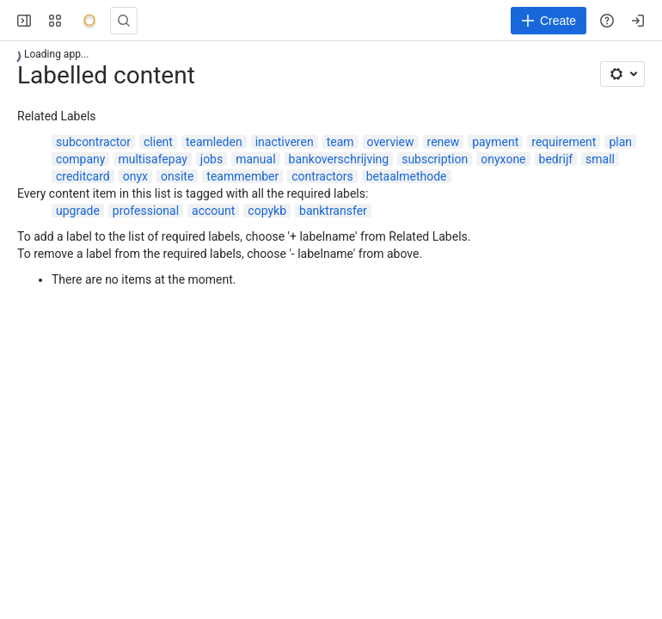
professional (146, 211)
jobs (211, 159)
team (340, 142)
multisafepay (152, 159)
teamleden (214, 142)
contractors (321, 176)
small (600, 159)
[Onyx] (89, 20)
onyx (135, 176)
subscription (434, 159)
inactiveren (284, 142)
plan (620, 142)
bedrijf (556, 159)
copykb (267, 211)
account (213, 211)
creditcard (83, 176)
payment (495, 142)
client (158, 142)
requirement (563, 142)
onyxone (503, 159)
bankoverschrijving (339, 159)
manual (255, 159)
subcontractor (93, 142)
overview (390, 142)
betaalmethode (406, 176)
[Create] (548, 20)
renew (443, 142)
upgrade (78, 211)
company (80, 159)
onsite (177, 176)
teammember (242, 176)
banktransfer (333, 211)
